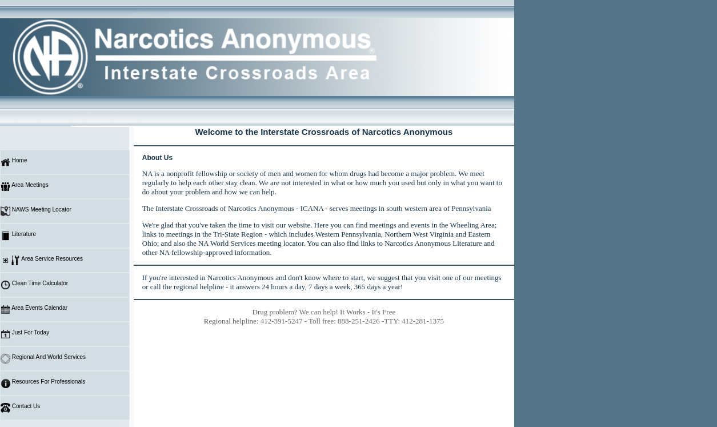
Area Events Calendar (34, 309)
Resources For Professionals (43, 383)
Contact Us (20, 408)
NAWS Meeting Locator (36, 211)
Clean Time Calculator (34, 285)
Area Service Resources (42, 260)
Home (14, 162)
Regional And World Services (43, 359)
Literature (18, 236)
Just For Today (25, 334)
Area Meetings (25, 186)
